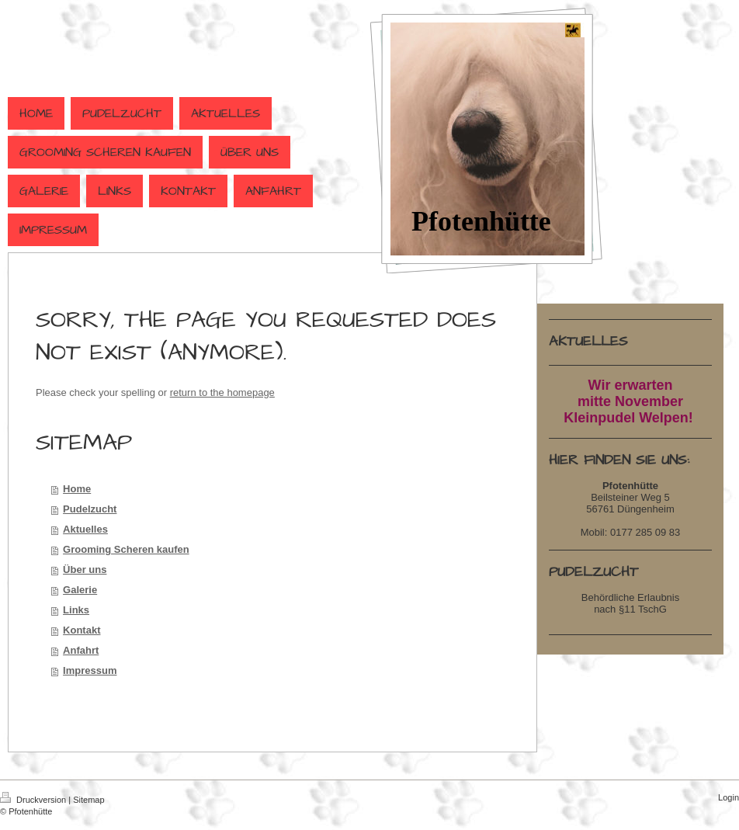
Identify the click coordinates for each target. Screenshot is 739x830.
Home (77, 489)
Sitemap (88, 799)
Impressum (89, 670)
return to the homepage (222, 392)
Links (76, 610)
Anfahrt (81, 650)
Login (728, 797)
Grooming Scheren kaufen (126, 549)
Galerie (80, 590)
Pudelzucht (89, 509)
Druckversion (34, 799)
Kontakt (81, 630)
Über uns (84, 569)
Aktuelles (85, 529)
